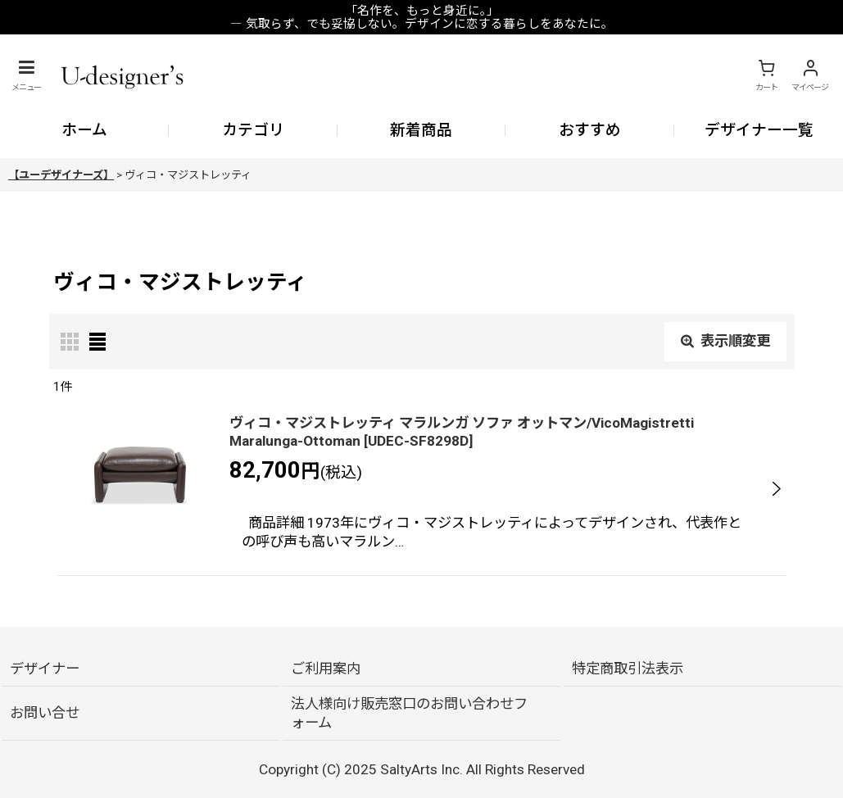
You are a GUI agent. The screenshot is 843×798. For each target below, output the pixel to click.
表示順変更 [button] (725, 341)
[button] (26, 75)
